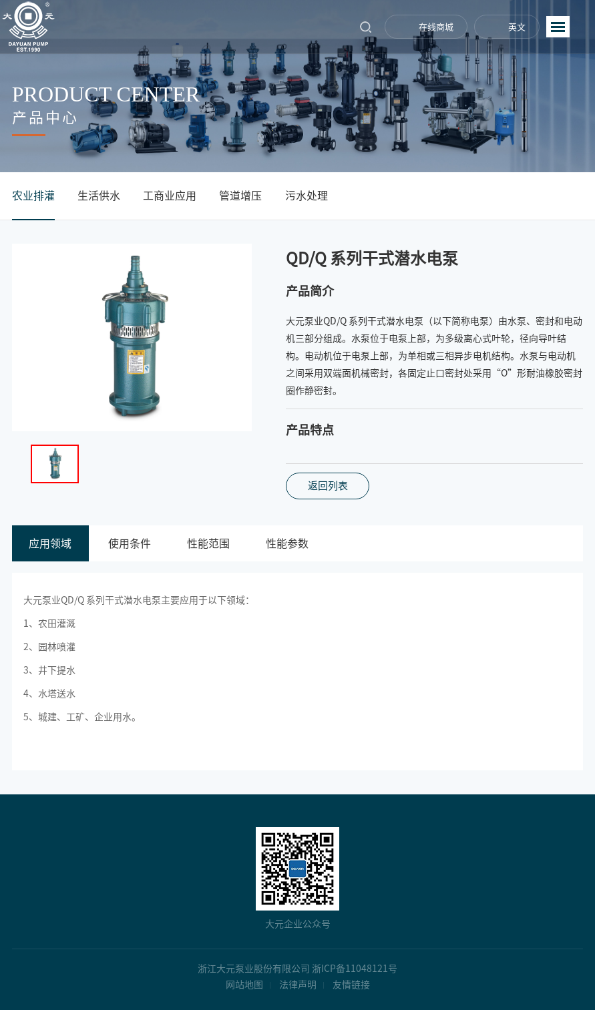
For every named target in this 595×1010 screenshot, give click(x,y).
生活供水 (98, 195)
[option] (132, 337)
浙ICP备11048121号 (354, 968)
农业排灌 (33, 195)
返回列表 (328, 486)
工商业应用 (169, 195)
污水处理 (306, 195)
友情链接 (351, 984)
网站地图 (244, 984)
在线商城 (436, 27)
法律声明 (298, 984)
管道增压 (240, 195)
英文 (517, 27)
